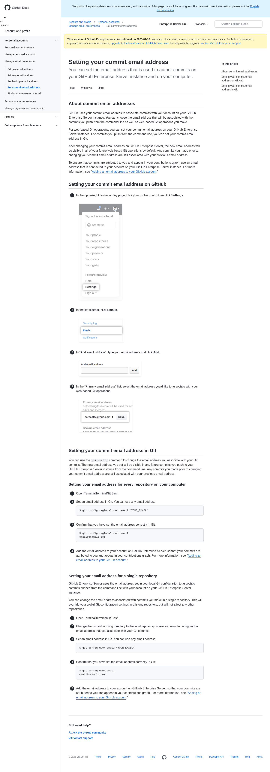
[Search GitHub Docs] (238, 24)
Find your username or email (24, 93)
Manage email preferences (86, 25)
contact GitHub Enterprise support (221, 43)
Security (126, 756)
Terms (98, 756)
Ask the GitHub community (87, 732)
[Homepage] (164, 757)
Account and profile (17, 31)
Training (234, 756)
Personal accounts (110, 21)
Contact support (81, 738)
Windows (86, 87)
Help (153, 756)
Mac (72, 87)
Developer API (216, 756)
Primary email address (21, 75)
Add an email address (20, 69)
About (259, 756)
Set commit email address (24, 87)
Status (140, 756)
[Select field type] (174, 24)
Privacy (112, 756)
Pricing (199, 756)
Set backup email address (23, 81)
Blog (247, 756)
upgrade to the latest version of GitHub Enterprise (139, 43)
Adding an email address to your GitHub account (124, 171)
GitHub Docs (20, 7)
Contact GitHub (181, 756)
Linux (101, 87)
